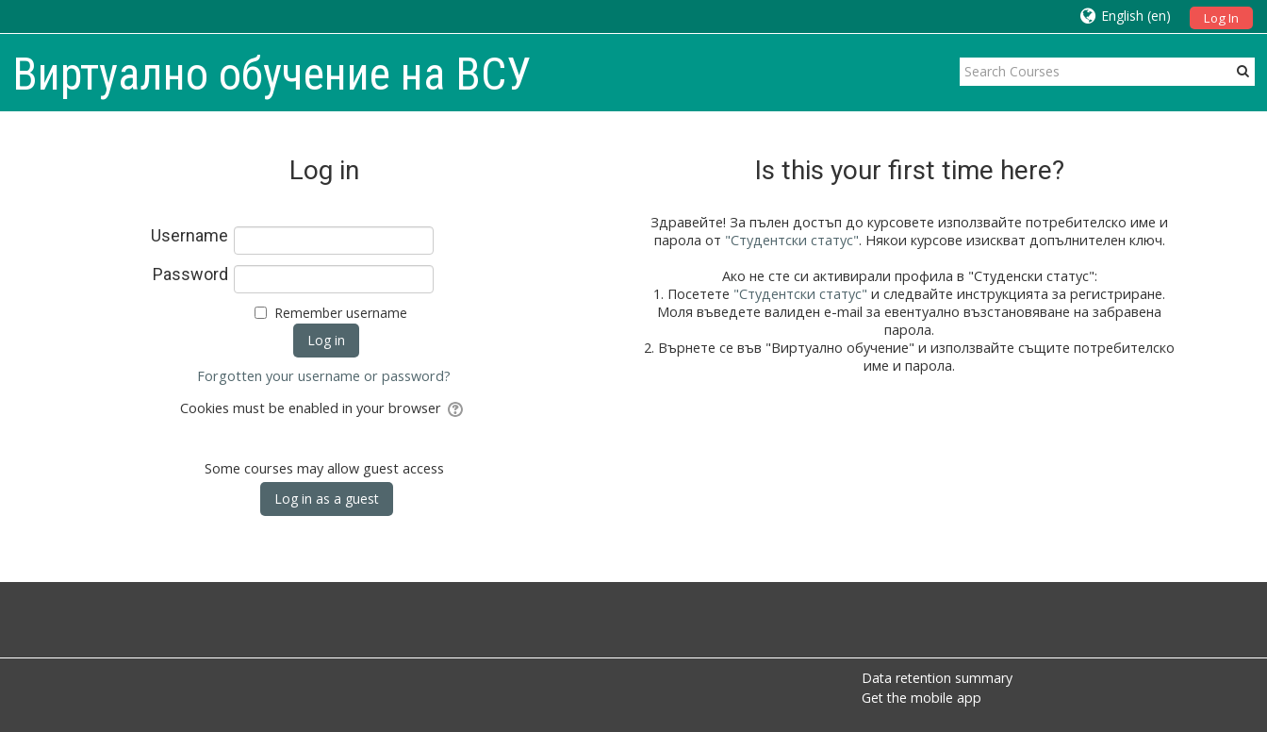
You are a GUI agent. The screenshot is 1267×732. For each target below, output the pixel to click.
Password (190, 274)
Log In (1221, 17)
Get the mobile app (921, 698)
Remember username (340, 313)
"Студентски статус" (792, 240)
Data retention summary (937, 678)
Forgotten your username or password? (324, 376)
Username (189, 235)
